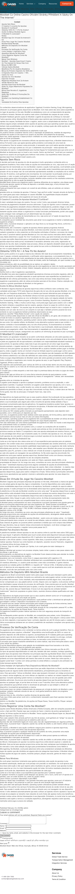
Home (21, 4)
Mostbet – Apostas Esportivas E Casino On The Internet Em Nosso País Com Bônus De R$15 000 (16, 63)
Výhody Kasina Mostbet (10, 67)
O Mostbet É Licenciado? (11, 34)
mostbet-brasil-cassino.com (25, 157)
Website (3, 832)
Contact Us (66, 4)
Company (42, 4)
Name (3, 827)
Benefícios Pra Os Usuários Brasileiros (16, 69)
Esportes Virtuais (8, 79)
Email (2, 830)
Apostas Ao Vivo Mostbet (11, 77)
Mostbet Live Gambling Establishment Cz (17, 98)
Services (31, 4)
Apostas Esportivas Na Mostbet (13, 84)
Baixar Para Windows (9, 59)
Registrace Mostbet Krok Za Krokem (15, 81)
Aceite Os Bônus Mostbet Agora (13, 32)
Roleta (4, 36)
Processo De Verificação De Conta (14, 49)
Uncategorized (17, 810)
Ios (3, 100)
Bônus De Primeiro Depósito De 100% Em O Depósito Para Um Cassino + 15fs (17, 72)
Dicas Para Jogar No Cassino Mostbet (16, 42)
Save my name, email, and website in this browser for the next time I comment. (31, 834)
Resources (53, 4)
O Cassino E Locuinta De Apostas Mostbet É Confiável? (14, 27)
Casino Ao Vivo (7, 75)
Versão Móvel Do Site (10, 83)
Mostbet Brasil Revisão (10, 44)
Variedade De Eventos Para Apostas (15, 102)
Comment (4, 825)
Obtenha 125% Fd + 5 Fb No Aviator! (15, 30)
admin (26, 808)
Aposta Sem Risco (8, 24)
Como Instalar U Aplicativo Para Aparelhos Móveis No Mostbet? (13, 52)
